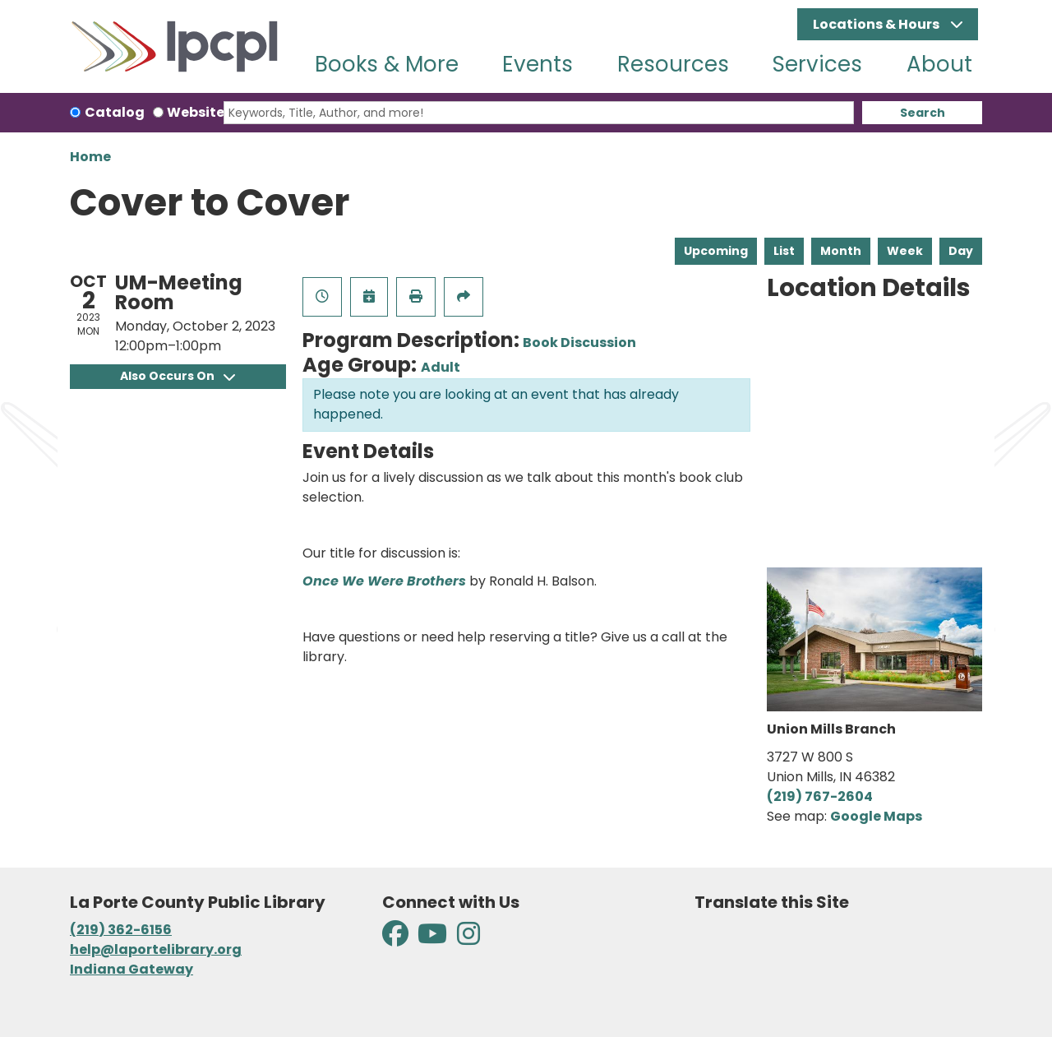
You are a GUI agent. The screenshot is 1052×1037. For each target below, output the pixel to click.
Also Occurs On (177, 376)
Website (195, 112)
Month (840, 251)
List (784, 251)
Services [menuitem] (817, 64)
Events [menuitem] (537, 64)
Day (960, 251)
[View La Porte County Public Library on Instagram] (468, 938)
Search (922, 112)
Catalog (115, 112)
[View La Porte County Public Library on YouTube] (432, 938)
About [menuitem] (939, 64)
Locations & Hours (877, 24)
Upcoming (716, 251)
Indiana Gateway (131, 969)
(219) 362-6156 (121, 929)
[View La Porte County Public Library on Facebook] (396, 938)
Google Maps (876, 816)
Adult (440, 367)
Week (905, 251)
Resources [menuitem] (673, 64)
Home (90, 156)
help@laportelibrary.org (156, 949)
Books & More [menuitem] (387, 64)
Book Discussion (579, 342)
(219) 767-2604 (820, 796)
